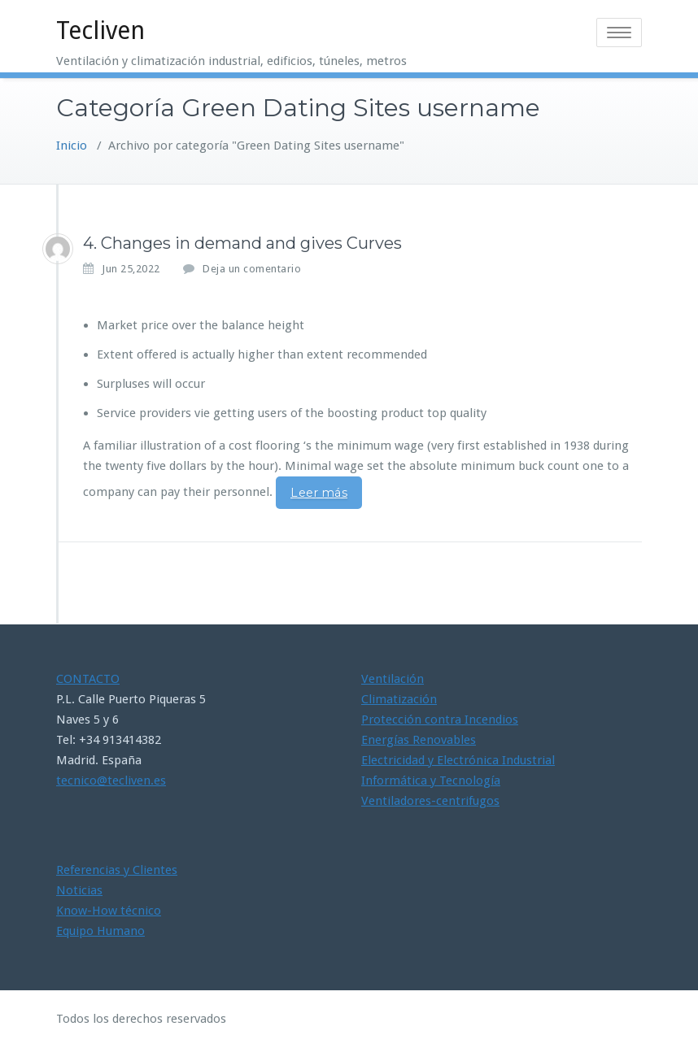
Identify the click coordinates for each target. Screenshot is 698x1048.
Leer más (318, 492)
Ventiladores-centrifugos (430, 801)
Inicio (71, 145)
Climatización (399, 699)
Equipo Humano (100, 931)
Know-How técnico (108, 910)
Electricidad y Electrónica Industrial (458, 760)
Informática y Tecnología (430, 780)
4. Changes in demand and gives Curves (242, 243)
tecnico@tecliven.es (111, 780)
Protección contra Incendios (439, 719)
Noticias (79, 890)
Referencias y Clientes (116, 870)
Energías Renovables (418, 740)
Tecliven (100, 30)
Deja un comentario (252, 269)
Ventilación (392, 679)
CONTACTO (88, 679)
